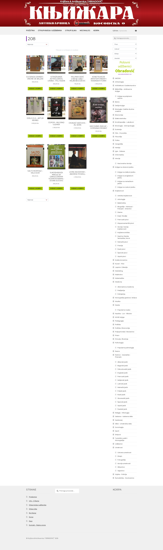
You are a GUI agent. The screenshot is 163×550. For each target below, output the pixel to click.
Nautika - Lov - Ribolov (123, 314)
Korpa (96, 31)
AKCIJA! (117, 78)
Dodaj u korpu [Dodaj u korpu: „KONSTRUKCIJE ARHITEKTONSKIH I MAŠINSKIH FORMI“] (98, 89)
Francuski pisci (123, 220)
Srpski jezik (121, 406)
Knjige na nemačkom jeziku (125, 182)
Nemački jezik (122, 387)
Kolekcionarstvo (121, 260)
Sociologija (119, 427)
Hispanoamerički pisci (125, 223)
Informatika (119, 155)
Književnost (119, 191)
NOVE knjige (119, 317)
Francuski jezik (122, 376)
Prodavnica (33, 497)
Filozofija (118, 137)
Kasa (30, 521)
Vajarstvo (120, 471)
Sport (117, 431)
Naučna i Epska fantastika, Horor (123, 237)
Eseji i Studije (122, 216)
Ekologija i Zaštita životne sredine (124, 110)
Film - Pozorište (121, 133)
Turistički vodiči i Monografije (121, 439)
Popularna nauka (123, 310)
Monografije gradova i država (126, 298)
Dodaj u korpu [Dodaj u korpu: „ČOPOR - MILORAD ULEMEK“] (56, 136)
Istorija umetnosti (124, 463)
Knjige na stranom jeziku (124, 167)
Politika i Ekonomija (122, 328)
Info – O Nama (34, 501)
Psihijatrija (121, 294)
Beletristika (121, 203)
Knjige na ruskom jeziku (126, 187)
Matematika (119, 278)
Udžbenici (118, 444)
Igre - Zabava (120, 151)
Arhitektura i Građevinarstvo (125, 85)
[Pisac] (125, 44)
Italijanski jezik (122, 380)
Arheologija (119, 82)
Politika (118, 324)
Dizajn (119, 456)
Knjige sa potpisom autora (124, 97)
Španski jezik (122, 402)
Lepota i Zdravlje (121, 267)
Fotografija (121, 460)
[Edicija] (125, 53)
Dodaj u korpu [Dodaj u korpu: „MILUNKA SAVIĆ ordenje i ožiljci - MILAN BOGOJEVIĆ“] (77, 89)
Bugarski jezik (122, 366)
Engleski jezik (122, 373)
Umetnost (119, 447)
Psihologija (119, 343)
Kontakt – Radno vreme (37, 525)
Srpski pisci (121, 256)
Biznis (117, 102)
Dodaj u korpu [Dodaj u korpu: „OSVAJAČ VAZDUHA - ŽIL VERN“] (77, 136)
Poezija (120, 246)
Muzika (117, 301)
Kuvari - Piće (119, 264)
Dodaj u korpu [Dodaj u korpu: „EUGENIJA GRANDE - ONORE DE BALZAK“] (35, 89)
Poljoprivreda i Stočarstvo (124, 332)
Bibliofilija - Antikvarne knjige (123, 90)
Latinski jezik (122, 384)
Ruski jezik (121, 395)
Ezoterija (118, 129)
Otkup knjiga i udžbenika (50, 31)
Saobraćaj (118, 420)
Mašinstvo (119, 275)
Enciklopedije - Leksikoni (124, 122)
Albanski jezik (122, 362)
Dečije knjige (120, 106)
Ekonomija (119, 115)
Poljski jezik (121, 391)
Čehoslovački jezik (124, 369)
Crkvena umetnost (124, 452)
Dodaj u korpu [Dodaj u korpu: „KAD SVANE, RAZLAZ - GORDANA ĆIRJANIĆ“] (98, 136)
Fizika (117, 140)
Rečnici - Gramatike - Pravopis (122, 356)
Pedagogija (119, 321)
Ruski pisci (121, 249)
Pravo (117, 335)
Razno (117, 351)
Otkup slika (70, 31)
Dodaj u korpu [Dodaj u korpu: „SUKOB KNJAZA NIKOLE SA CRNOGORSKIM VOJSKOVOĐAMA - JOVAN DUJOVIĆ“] (56, 188)
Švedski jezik (122, 409)
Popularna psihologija (125, 348)
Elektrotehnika (120, 118)
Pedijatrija (121, 290)
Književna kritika (123, 232)
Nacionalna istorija (124, 163)
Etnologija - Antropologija (124, 126)
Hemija (117, 148)
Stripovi (118, 435)
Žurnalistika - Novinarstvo (124, 478)
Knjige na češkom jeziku (126, 172)
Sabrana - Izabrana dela (124, 416)
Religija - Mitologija (122, 413)
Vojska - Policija (121, 474)
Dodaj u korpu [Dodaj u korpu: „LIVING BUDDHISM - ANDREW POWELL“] (77, 188)
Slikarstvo (121, 467)
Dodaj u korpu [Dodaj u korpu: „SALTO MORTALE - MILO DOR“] (35, 188)
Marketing (119, 271)
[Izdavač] (125, 48)
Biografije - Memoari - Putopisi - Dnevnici (125, 208)
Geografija (119, 144)
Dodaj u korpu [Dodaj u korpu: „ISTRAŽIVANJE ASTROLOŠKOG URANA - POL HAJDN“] (56, 89)
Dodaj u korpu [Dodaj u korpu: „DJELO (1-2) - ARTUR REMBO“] (35, 136)
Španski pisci (122, 253)
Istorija (117, 158)
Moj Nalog (85, 31)
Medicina (118, 282)
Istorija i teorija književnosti (122, 228)
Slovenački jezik (123, 398)
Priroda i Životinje (121, 339)
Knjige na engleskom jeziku (125, 177)
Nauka (117, 305)
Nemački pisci (122, 242)
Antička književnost (124, 196)
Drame (119, 212)
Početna (30, 31)
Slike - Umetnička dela (123, 424)
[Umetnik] (125, 58)
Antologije (121, 199)
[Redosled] (37, 44)
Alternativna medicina (125, 287)
